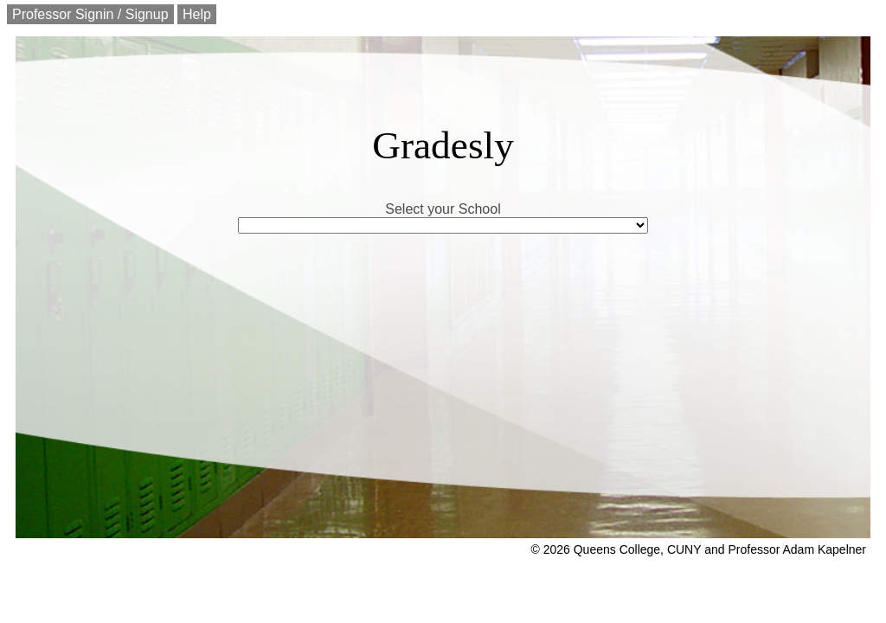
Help (197, 14)
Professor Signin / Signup (90, 14)
